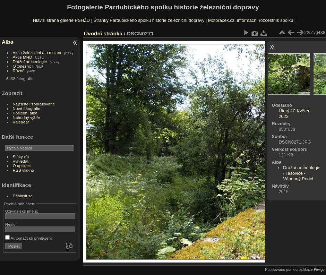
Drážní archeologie (30, 61)
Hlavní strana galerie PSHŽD (61, 20)
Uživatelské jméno (21, 211)
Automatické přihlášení (28, 238)
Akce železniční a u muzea (37, 52)
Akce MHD (22, 57)
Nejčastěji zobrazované (34, 104)
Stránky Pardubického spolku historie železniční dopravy (148, 20)
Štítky (18, 156)
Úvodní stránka (103, 33)
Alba (7, 42)
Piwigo (319, 269)
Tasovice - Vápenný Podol (298, 176)
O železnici (23, 66)
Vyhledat (20, 161)
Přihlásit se (23, 196)
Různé (19, 70)
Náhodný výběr (26, 117)
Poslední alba (25, 113)
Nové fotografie (27, 108)
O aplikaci (22, 165)
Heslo (10, 224)
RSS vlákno (23, 170)
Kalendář (21, 122)
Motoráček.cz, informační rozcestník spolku (250, 20)
